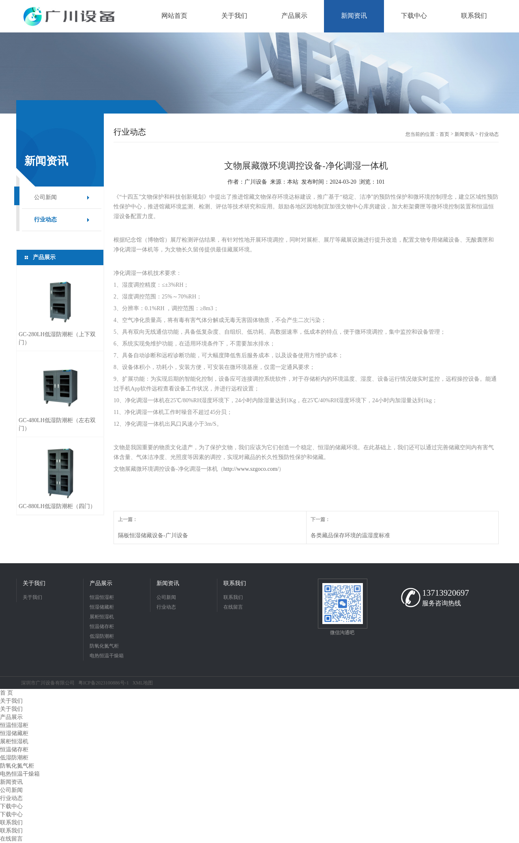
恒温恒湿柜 (102, 597)
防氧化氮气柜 (104, 646)
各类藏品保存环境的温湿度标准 (350, 535)
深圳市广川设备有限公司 (48, 683)
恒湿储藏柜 (102, 607)
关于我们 (34, 583)
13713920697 (445, 593)
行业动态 (45, 220)
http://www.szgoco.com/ (251, 469)
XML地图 (143, 683)
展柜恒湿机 (102, 617)
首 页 (6, 693)
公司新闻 (45, 197)
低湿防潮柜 (102, 636)
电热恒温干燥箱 (107, 656)
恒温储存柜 (102, 626)
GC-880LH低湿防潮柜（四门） (57, 506)
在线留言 (233, 607)
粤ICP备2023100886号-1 (103, 683)
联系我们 (234, 583)
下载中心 (11, 806)
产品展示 (101, 583)
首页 (444, 134)
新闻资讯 (464, 134)
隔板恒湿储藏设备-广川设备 (153, 535)
